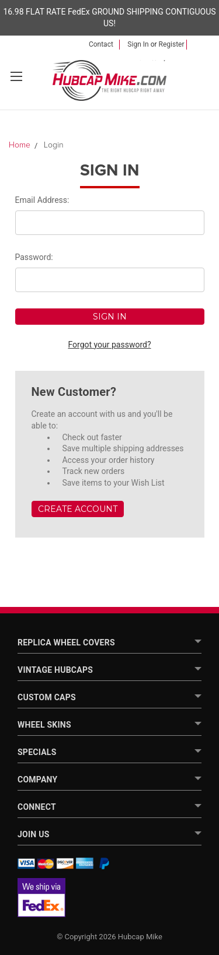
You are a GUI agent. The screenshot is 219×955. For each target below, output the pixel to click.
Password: (34, 257)
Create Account (77, 509)
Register (172, 44)
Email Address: (42, 200)
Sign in (137, 44)
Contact (101, 44)
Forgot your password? (109, 344)
